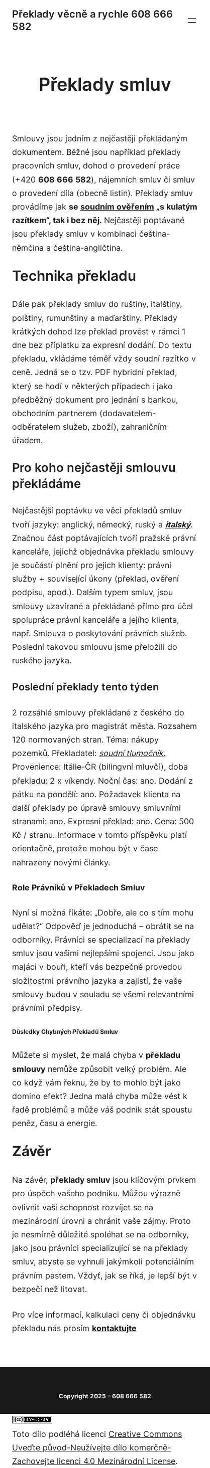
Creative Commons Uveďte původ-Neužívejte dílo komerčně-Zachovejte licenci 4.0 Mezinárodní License (97, 1447)
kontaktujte (114, 1328)
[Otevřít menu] (192, 21)
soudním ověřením (117, 207)
